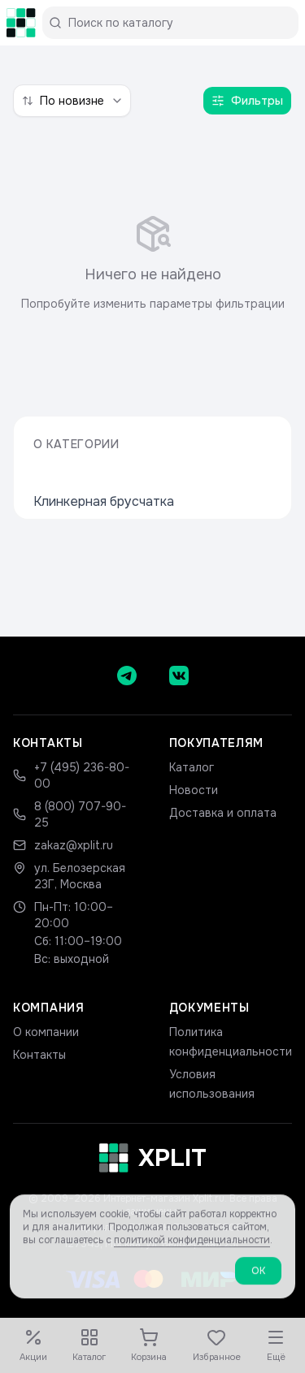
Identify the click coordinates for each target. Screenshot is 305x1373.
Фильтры (247, 100)
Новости (193, 790)
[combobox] (72, 100)
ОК (258, 1282)
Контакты (39, 1054)
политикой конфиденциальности (192, 1251)
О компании (46, 1032)
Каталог (191, 767)
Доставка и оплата (223, 812)
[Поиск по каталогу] (177, 22)
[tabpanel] (152, 263)
